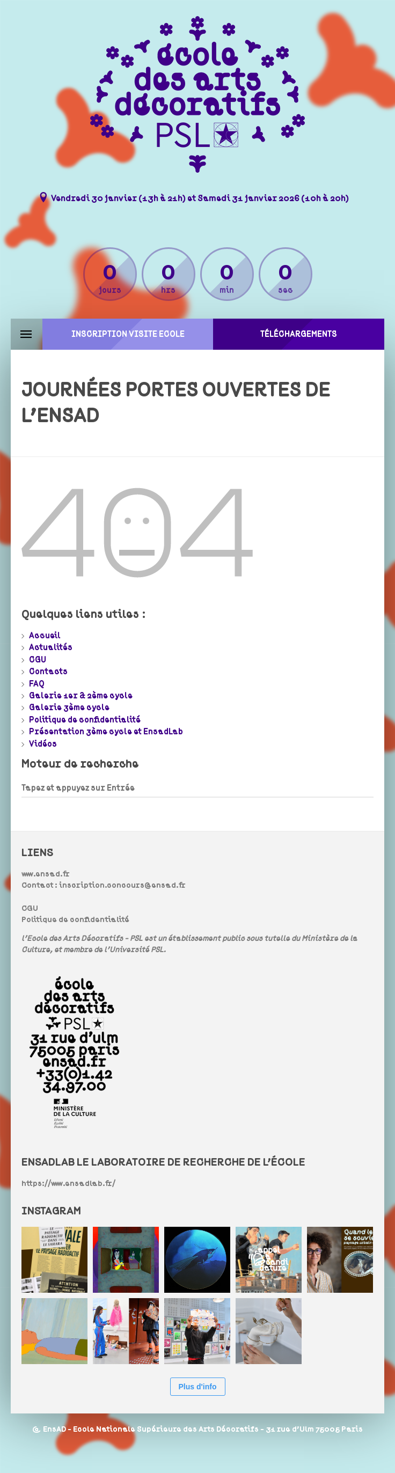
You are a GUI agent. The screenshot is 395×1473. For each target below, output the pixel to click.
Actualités (50, 647)
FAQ (37, 684)
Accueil (45, 635)
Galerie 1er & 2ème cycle (81, 695)
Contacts (48, 671)
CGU (37, 660)
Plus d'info (198, 1386)
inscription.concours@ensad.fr (122, 885)
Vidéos (43, 744)
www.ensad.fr (45, 874)
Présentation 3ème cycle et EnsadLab (106, 731)
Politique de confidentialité (85, 720)
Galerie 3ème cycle (69, 707)
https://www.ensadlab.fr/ (68, 1183)
